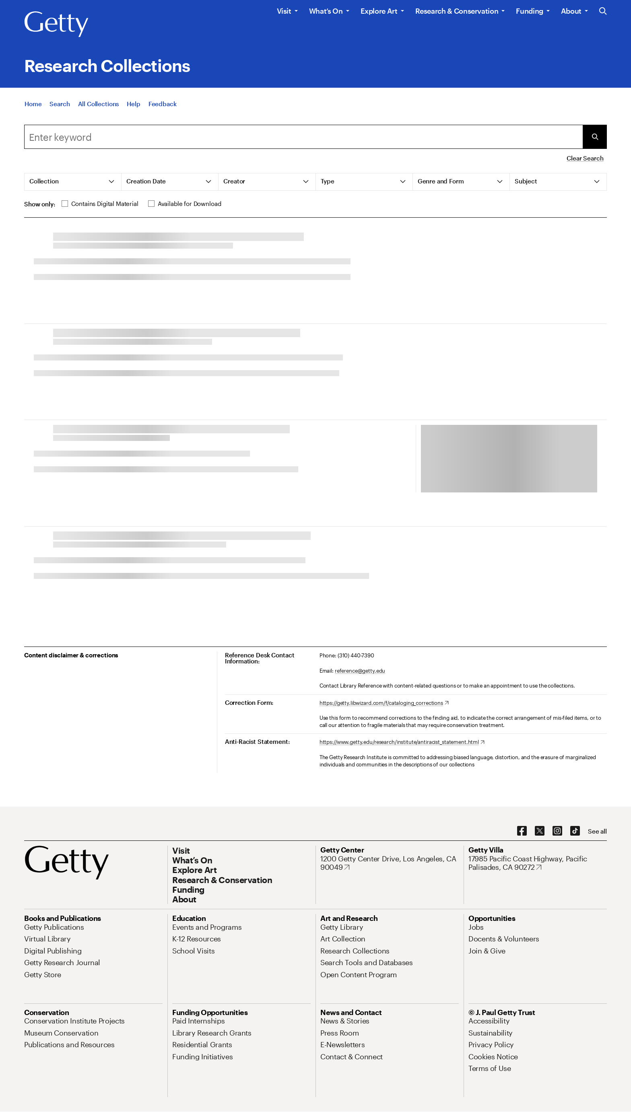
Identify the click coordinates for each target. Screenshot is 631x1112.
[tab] (73, 181)
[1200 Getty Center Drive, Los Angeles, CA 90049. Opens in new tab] (389, 863)
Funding (529, 10)
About (571, 10)
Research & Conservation (457, 10)
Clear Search (585, 158)
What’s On (326, 10)
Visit (284, 10)
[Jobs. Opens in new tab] (476, 927)
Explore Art (379, 10)
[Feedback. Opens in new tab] (162, 111)
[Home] (33, 111)
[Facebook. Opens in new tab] (522, 831)
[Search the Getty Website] (603, 11)
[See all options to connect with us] (597, 831)
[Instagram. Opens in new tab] (557, 831)
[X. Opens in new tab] (539, 831)
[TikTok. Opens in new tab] (575, 831)
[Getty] (56, 24)
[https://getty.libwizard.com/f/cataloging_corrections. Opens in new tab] (384, 703)
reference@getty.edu (360, 670)
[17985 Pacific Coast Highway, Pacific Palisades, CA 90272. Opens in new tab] (537, 863)
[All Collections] (98, 111)
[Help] (133, 111)
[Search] (59, 111)
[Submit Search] (595, 137)
